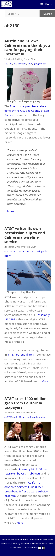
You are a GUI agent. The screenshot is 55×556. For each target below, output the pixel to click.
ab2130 (8, 63)
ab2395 (27, 251)
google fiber (39, 63)
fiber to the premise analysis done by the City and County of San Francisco (26, 111)
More (10, 211)
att (14, 63)
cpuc (29, 63)
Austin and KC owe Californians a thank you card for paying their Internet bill (27, 47)
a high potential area (20, 354)
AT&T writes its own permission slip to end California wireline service (24, 235)
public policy (38, 416)
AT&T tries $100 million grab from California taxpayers (25, 403)
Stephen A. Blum (29, 544)
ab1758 (8, 251)
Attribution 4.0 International (27, 548)
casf (38, 251)
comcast (22, 63)
